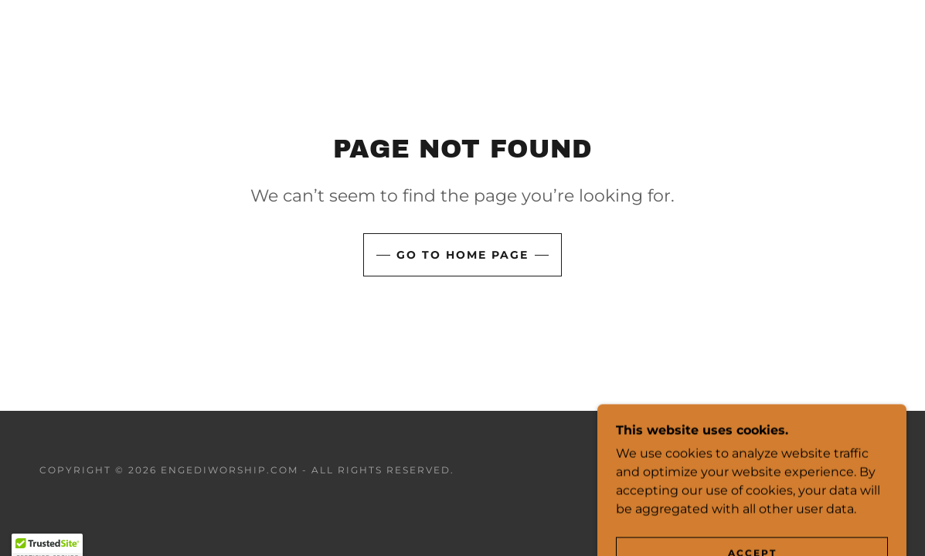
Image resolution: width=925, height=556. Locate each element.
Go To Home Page (462, 255)
